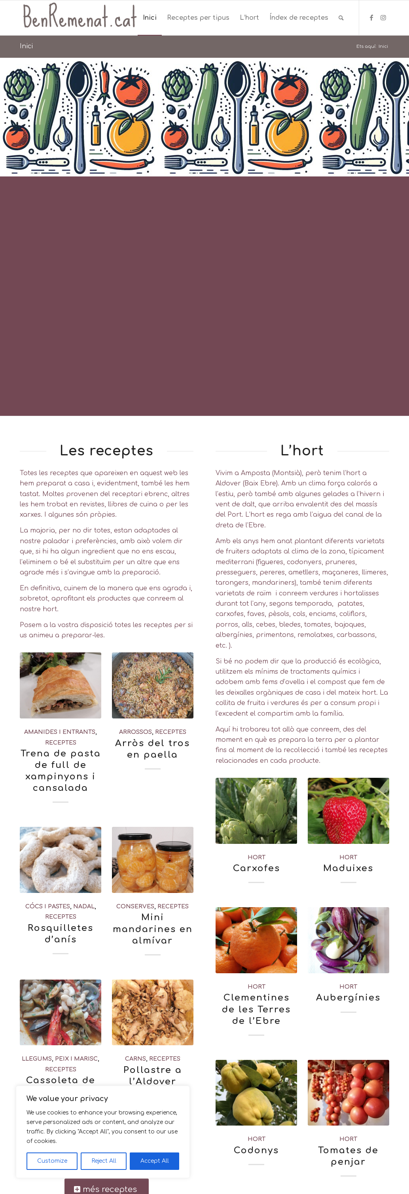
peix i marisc (76, 1059)
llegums (37, 1059)
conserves (135, 906)
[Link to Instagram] (383, 17)
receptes (60, 742)
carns (135, 1059)
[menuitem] (150, 17)
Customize (52, 1161)
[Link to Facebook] (371, 17)
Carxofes (256, 868)
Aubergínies (348, 998)
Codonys (256, 1150)
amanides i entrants (59, 732)
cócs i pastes (47, 906)
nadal (84, 906)
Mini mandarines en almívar (153, 928)
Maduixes (348, 868)
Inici (26, 46)
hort (256, 857)
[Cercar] (341, 17)
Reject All (103, 1161)
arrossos (135, 732)
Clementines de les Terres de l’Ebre (256, 1009)
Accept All (154, 1161)
